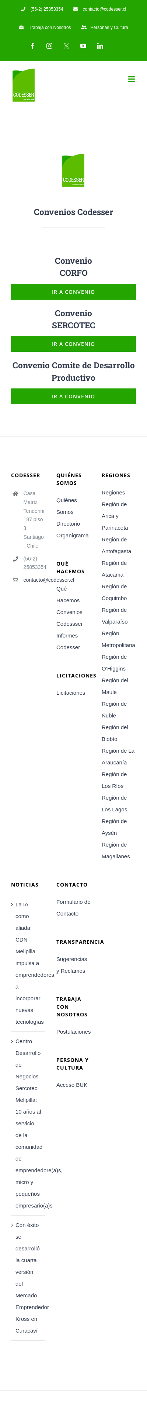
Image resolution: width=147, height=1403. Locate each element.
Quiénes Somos (66, 506)
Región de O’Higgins (114, 663)
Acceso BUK (71, 1085)
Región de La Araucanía (118, 757)
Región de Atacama (114, 569)
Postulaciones (73, 1031)
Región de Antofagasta (116, 545)
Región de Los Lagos (114, 803)
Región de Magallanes (116, 850)
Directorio (68, 523)
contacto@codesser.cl (34, 580)
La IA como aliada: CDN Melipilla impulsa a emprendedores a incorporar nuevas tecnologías (28, 963)
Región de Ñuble (114, 710)
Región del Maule (115, 686)
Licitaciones (70, 693)
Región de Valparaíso (115, 616)
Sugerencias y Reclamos (71, 965)
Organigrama (72, 535)
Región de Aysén (114, 827)
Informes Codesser (68, 641)
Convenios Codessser (69, 618)
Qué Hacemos (68, 594)
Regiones (113, 492)
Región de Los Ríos (114, 780)
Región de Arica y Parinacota (115, 516)
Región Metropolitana (118, 639)
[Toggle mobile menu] (132, 79)
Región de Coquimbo (114, 592)
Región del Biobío (115, 733)
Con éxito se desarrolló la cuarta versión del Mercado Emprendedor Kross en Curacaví (28, 1278)
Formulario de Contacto (73, 908)
